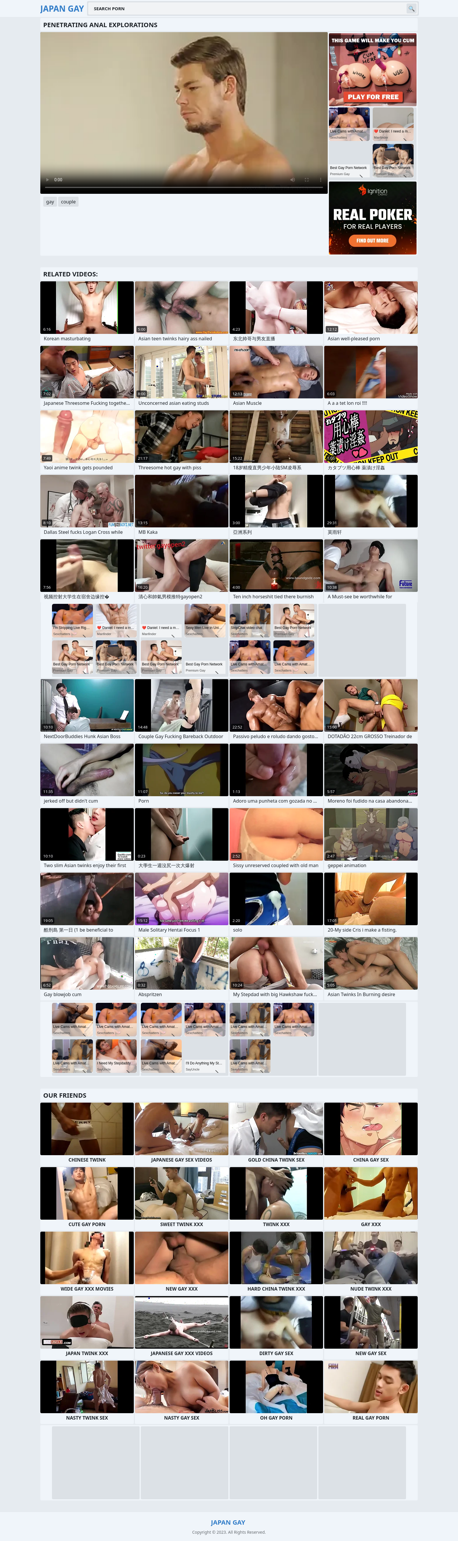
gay (50, 201)
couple (68, 201)
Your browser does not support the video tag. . (184, 113)
